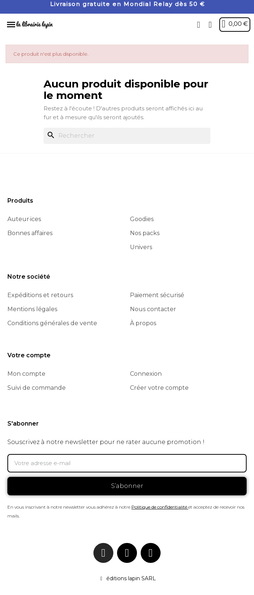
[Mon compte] (210, 25)
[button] (198, 24)
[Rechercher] (127, 136)
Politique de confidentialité (159, 507)
